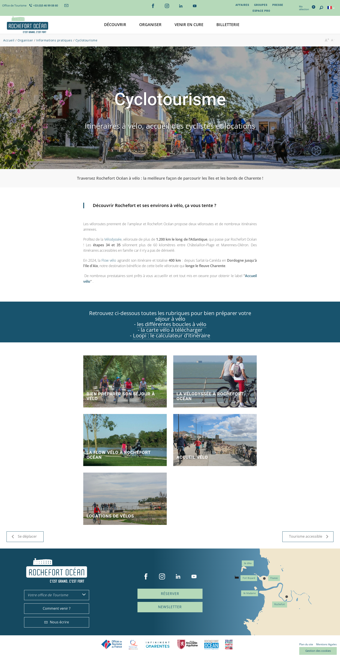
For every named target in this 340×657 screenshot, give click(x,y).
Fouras (274, 578)
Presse (277, 5)
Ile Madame (249, 593)
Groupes (260, 5)
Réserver (170, 593)
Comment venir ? (56, 608)
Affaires (242, 5)
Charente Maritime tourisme (157, 644)
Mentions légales (326, 644)
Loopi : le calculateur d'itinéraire (171, 335)
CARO (211, 644)
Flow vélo (108, 260)
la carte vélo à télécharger (172, 329)
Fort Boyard (249, 578)
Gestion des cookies (318, 651)
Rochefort (279, 604)
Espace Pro (261, 10)
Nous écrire (56, 622)
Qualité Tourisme (133, 644)
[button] (115, 25)
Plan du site (306, 644)
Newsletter (170, 606)
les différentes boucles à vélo (171, 324)
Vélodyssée (113, 239)
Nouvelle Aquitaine (187, 644)
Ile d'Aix (248, 563)
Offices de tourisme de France (111, 644)
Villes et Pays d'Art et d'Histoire (228, 644)
